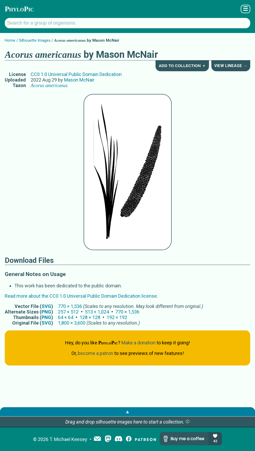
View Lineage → (230, 65)
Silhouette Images (35, 40)
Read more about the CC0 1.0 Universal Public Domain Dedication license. (81, 296)
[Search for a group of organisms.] (127, 23)
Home (10, 40)
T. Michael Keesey (68, 439)
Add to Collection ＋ (182, 65)
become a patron (95, 353)
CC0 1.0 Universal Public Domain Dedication (76, 74)
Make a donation (138, 342)
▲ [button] (127, 411)
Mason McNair (79, 80)
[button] (187, 422)
